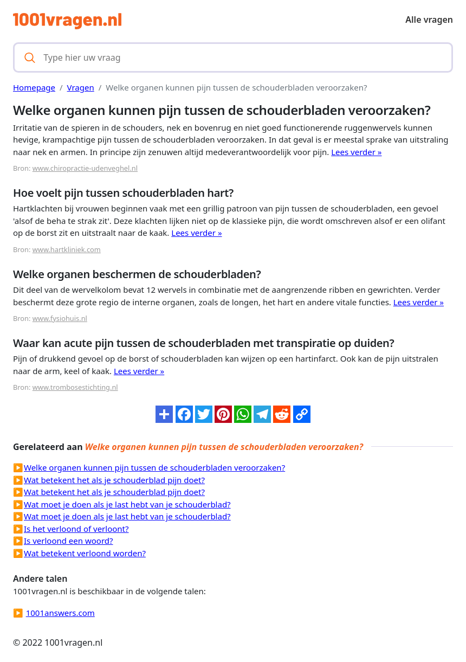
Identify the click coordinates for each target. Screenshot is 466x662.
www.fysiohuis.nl (60, 318)
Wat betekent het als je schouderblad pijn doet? (114, 479)
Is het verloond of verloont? (76, 528)
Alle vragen (429, 19)
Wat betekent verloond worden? (85, 553)
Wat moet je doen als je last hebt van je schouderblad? (127, 504)
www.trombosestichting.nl (75, 387)
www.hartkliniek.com (67, 249)
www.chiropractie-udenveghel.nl (85, 168)
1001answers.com (60, 612)
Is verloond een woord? (68, 540)
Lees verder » (356, 151)
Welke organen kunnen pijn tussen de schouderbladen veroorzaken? (154, 467)
